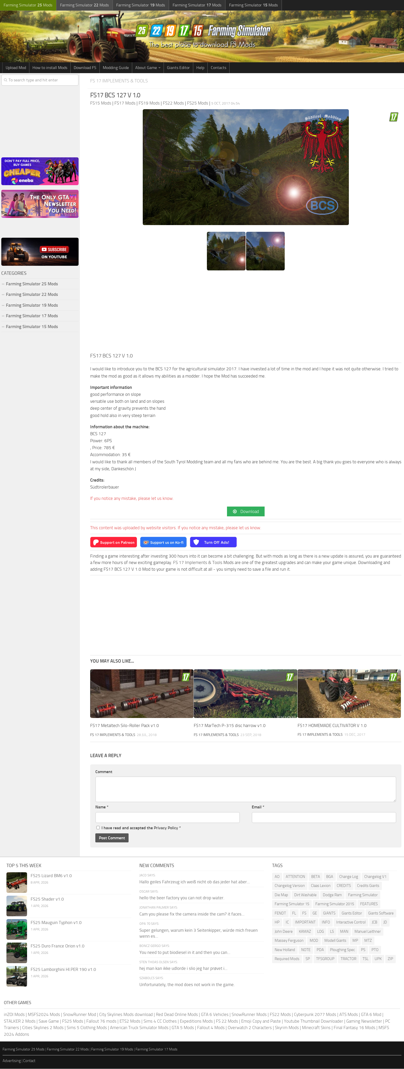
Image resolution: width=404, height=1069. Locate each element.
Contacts (218, 67)
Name (101, 807)
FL (294, 913)
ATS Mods (348, 1014)
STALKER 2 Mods (20, 1021)
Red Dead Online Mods (177, 1014)
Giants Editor (178, 67)
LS (332, 931)
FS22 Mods (280, 1014)
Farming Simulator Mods (27, 5)
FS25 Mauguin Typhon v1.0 (56, 922)
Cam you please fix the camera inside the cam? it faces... (192, 914)
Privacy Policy (166, 828)
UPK (378, 959)
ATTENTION (295, 877)
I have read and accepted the (138, 828)
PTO (375, 950)
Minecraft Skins (316, 1027)
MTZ (368, 940)
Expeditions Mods (196, 1021)
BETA (315, 877)
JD (385, 922)
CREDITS (344, 886)
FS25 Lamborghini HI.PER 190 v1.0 (63, 969)
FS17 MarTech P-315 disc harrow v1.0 (230, 725)
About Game (146, 67)
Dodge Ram (332, 895)
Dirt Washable (305, 895)
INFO (326, 922)
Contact (29, 1060)
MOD (314, 940)
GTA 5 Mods (183, 1027)
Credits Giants (368, 886)
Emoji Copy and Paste (261, 1021)
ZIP (390, 959)
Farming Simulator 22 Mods (32, 294)
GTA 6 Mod (371, 1014)
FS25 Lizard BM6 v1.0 (51, 875)
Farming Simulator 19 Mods (32, 305)
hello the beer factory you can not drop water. (181, 898)
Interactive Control (351, 922)
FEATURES (369, 904)
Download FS (85, 67)
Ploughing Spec (342, 950)
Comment (103, 771)
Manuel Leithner (368, 931)
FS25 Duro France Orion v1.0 (58, 946)
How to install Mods (49, 67)
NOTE (305, 950)
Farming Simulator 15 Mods (32, 326)
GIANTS (329, 913)
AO (277, 877)
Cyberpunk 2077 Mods (315, 1014)
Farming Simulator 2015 (334, 904)
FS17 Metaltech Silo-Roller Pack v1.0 (124, 725)
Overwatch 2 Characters (250, 1027)
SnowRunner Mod (79, 1014)
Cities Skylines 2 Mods (43, 1027)
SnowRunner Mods (249, 1014)
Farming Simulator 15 (292, 904)
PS (363, 950)
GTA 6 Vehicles (215, 1014)
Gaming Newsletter (364, 1021)
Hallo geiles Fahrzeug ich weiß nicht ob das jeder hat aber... (194, 881)
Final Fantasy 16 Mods (354, 1027)
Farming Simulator (363, 895)
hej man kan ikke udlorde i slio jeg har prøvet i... (183, 968)
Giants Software (381, 913)
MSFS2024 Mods (44, 1014)
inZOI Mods (14, 1014)
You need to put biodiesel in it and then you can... (184, 952)
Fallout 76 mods (101, 1021)
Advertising (12, 1060)
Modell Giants (335, 940)
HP (277, 922)
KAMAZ (305, 931)
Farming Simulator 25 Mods (32, 283)
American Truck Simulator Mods (139, 1027)
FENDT (280, 913)
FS (304, 913)
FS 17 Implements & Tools (120, 81)
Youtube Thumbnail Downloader (313, 1021)
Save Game (49, 1021)
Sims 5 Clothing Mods (87, 1027)
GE (315, 913)
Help (200, 67)
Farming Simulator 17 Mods (32, 315)
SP (308, 959)
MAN (344, 931)
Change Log (348, 877)
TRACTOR (348, 959)
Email (258, 807)
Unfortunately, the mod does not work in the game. (187, 984)
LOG (320, 931)
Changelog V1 (375, 877)
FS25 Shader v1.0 (47, 899)
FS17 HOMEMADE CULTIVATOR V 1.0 (332, 725)
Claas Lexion (321, 886)
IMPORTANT (305, 922)
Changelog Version (290, 886)
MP (355, 940)
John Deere (284, 931)
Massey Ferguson (289, 940)
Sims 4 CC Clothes (160, 1021)
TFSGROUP (325, 959)
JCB (374, 922)
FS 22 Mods (227, 1021)
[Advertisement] (245, 313)
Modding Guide (116, 67)
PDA (320, 950)
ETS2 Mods (130, 1021)
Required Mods (287, 959)
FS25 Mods (72, 1021)
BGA (329, 877)
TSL (365, 959)
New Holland (285, 950)
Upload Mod (16, 67)
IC (287, 922)
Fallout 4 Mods (211, 1027)
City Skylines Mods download (126, 1014)
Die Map (281, 895)
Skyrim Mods (287, 1027)
